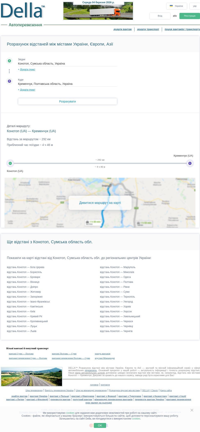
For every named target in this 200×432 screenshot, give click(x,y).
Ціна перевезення (34, 390)
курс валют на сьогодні (99, 402)
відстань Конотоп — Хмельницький (120, 316)
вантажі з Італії (177, 396)
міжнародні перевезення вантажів (113, 399)
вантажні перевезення (178, 399)
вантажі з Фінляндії (37, 399)
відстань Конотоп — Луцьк (22, 326)
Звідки (21, 59)
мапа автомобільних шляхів (90, 373)
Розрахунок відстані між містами (124, 390)
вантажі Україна (38, 396)
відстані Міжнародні (105, 358)
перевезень (91, 370)
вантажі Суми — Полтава (21, 353)
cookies (70, 413)
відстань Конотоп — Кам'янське (25, 306)
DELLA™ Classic (150, 390)
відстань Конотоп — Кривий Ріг (25, 316)
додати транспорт (148, 29)
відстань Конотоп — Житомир (24, 291)
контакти (105, 384)
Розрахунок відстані (89, 368)
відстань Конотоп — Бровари (23, 277)
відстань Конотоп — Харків (115, 306)
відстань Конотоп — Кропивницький (27, 321)
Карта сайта (166, 390)
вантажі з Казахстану (155, 396)
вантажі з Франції (106, 396)
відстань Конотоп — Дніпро (22, 286)
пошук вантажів (102, 353)
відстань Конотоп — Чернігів (116, 331)
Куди (20, 79)
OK (100, 425)
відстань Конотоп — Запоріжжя (25, 296)
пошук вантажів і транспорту (182, 29)
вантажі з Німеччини (82, 396)
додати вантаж (123, 29)
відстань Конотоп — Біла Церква (25, 267)
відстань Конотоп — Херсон (116, 311)
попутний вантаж (82, 399)
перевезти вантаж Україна (149, 399)
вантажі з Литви (15, 399)
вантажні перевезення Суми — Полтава (28, 358)
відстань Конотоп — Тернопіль (117, 296)
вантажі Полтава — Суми (64, 353)
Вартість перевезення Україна (59, 390)
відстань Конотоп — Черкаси (116, 321)
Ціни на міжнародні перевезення (91, 390)
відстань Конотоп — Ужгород (116, 301)
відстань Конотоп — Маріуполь (118, 267)
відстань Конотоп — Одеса (115, 277)
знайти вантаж (19, 396)
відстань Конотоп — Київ (21, 311)
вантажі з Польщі (59, 396)
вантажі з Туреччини (129, 396)
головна (94, 384)
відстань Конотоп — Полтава (116, 282)
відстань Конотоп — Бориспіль (24, 272)
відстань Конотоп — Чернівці (116, 326)
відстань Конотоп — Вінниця (23, 282)
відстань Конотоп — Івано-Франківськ (28, 301)
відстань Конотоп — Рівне (115, 286)
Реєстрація (189, 16)
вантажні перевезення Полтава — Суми (71, 358)
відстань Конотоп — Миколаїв (117, 272)
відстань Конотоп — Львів (22, 331)
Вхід (160, 16)
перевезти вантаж (61, 399)
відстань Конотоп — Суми (115, 291)
